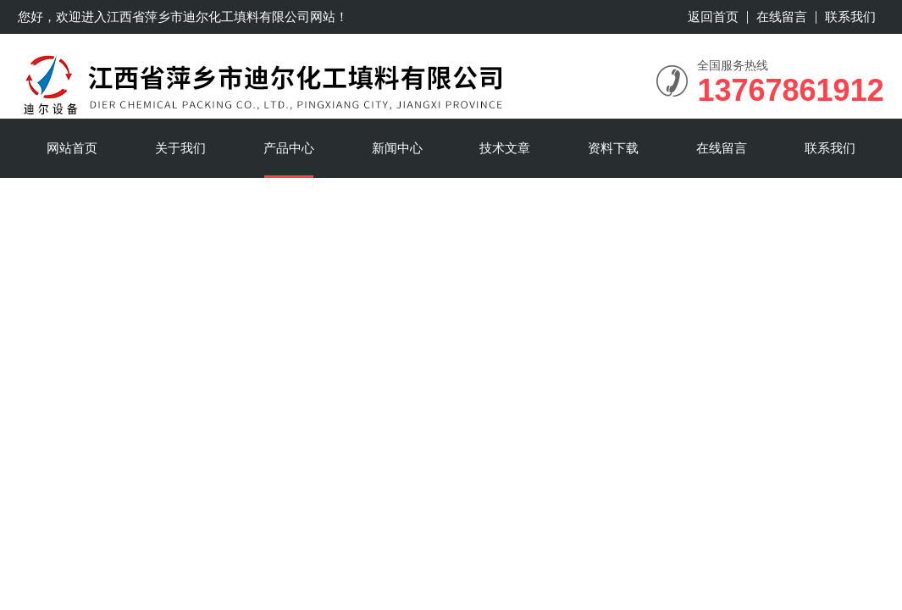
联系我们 (850, 16)
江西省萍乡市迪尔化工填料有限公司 (208, 16)
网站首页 (72, 148)
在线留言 (781, 16)
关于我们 (180, 148)
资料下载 (613, 148)
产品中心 (288, 148)
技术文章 (504, 148)
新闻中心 (397, 148)
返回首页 (713, 16)
